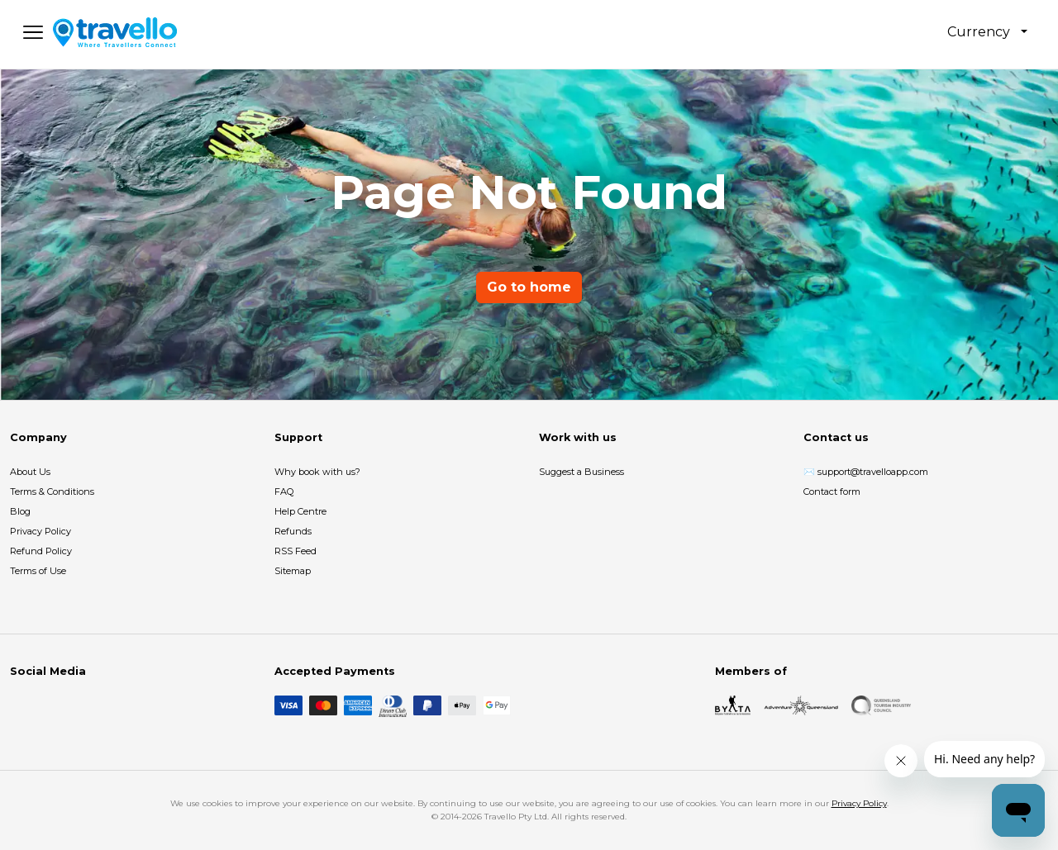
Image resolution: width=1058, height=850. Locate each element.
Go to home (529, 287)
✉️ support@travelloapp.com (865, 471)
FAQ (283, 491)
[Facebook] (20, 705)
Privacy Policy (40, 531)
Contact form (831, 491)
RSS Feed (295, 551)
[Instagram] (46, 705)
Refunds (293, 531)
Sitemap (292, 571)
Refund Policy (41, 551)
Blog (20, 511)
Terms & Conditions (52, 491)
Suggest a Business (581, 471)
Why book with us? (317, 471)
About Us (30, 471)
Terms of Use (38, 571)
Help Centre (300, 511)
